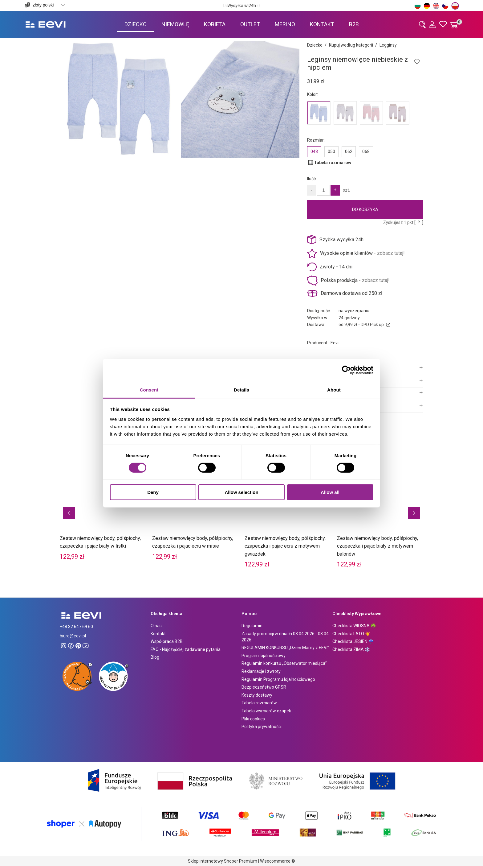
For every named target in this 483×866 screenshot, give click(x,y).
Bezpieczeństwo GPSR (264, 687)
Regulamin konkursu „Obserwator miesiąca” (284, 663)
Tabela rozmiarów (259, 702)
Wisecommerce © (277, 861)
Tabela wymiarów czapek (266, 710)
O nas (156, 625)
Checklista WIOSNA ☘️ (354, 625)
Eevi (335, 342)
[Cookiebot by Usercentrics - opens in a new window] (346, 370)
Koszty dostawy (257, 695)
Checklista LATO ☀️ (351, 633)
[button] (69, 513)
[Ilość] (323, 190)
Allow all (330, 492)
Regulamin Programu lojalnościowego (278, 679)
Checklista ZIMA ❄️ (351, 649)
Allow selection (241, 492)
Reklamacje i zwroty (261, 671)
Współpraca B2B (167, 641)
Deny (153, 492)
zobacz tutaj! (391, 253)
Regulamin (252, 625)
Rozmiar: (316, 140)
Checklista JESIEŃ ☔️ (353, 641)
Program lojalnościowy (264, 655)
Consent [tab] (149, 389)
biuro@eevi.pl (73, 635)
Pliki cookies (253, 718)
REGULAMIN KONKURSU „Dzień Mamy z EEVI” (285, 647)
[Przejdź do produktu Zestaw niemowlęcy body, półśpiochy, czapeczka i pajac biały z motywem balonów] (380, 503)
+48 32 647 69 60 (76, 626)
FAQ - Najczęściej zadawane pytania (186, 649)
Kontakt (158, 633)
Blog (155, 657)
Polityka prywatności (262, 726)
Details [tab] (241, 389)
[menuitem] (135, 24)
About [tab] (334, 389)
